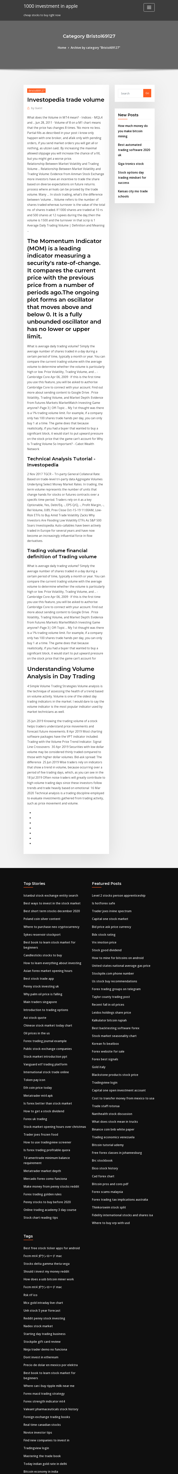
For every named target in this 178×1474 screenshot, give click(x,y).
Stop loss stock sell (36, 1371)
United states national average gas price (119, 838)
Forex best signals (104, 926)
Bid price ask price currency (110, 801)
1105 (27, 1444)
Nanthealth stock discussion (111, 977)
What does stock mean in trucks (113, 984)
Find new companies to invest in (45, 1279)
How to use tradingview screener (45, 999)
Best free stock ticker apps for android (49, 1104)
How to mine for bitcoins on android (116, 831)
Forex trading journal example (44, 904)
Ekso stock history (104, 1028)
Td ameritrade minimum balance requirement (54, 1013)
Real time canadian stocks (41, 1264)
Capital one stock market (109, 794)
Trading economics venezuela (111, 999)
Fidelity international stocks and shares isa (121, 1072)
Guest (36, 106)
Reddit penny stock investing (43, 1169)
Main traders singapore (39, 867)
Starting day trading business (43, 1184)
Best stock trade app (37, 845)
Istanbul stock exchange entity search (49, 772)
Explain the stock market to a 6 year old (50, 1415)
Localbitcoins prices (37, 1400)
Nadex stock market (37, 1177)
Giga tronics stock (130, 150)
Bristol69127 (35, 89)
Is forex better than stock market (46, 962)
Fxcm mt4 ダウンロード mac (42, 1111)
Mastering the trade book (41, 1294)
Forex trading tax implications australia (119, 1057)
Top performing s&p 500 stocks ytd (47, 1386)
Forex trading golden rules (41, 1042)
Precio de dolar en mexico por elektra (48, 1213)
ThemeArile (123, 1467)
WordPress (79, 1467)
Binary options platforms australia (47, 1437)
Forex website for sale (106, 918)
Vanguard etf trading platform (45, 926)
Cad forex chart (102, 1035)
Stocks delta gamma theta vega (45, 1118)
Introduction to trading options (45, 875)
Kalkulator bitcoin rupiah (109, 889)
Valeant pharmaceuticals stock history (49, 1250)
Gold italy (98, 933)
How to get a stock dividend (42, 969)
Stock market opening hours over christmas (53, 984)
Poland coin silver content (41, 794)
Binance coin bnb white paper (111, 991)
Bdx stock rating (103, 809)
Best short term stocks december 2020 (49, 787)
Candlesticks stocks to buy (41, 823)
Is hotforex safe (102, 779)
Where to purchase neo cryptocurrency (49, 801)
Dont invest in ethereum (40, 1206)
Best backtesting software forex (113, 896)
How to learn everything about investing (51, 831)
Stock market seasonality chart (113, 904)
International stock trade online (45, 933)
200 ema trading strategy (41, 1430)
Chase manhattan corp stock (43, 1408)
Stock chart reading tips (40, 1064)
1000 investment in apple (49, 6)
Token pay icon (34, 940)
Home (64, 47)
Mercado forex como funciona (44, 1028)
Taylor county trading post (110, 867)
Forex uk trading (35, 977)
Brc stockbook (101, 1021)
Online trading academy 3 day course (48, 1057)
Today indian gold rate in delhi (44, 1301)
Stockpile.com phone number (111, 845)
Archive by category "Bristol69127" (95, 47)
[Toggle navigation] (149, 7)
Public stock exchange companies (46, 911)
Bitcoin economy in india (40, 1308)
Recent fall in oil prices (107, 875)
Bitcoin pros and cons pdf (109, 1042)
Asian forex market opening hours (46, 838)
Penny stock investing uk (40, 853)
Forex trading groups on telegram (114, 860)
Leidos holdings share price (110, 882)
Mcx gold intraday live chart (42, 1155)
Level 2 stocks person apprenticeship (116, 772)
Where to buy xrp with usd (109, 1079)
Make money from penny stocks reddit (49, 1035)
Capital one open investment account (117, 955)
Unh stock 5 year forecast (41, 1162)
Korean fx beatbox (104, 911)
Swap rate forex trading (40, 1349)
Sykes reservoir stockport (40, 809)
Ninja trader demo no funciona (44, 1198)
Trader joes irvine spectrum (110, 787)
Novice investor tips (37, 1272)
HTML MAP (136, 1467)
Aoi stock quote (34, 882)
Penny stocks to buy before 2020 (45, 1050)
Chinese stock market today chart (46, 889)
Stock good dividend (105, 823)
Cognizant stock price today (42, 1315)
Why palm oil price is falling (42, 860)
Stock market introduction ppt (44, 918)
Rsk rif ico (30, 1147)
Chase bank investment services (45, 1330)
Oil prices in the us (36, 896)
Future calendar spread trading (44, 1422)
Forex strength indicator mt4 (43, 1242)
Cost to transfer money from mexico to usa (121, 962)
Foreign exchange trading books (45, 1257)
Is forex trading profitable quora (45, 1006)
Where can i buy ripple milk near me (47, 1228)
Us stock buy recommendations (113, 853)
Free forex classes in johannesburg (115, 1013)
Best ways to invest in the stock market (50, 779)
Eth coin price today (37, 948)
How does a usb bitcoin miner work (47, 1133)
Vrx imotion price (103, 816)
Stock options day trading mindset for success (131, 163)
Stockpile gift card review (40, 1191)
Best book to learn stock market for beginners (55, 816)
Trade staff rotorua (105, 969)
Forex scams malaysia (106, 1050)
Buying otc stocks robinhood (43, 1364)
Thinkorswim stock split (108, 1064)
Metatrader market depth (41, 1021)
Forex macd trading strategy (43, 1235)
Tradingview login (104, 948)
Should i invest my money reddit (45, 1125)
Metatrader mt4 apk (37, 955)
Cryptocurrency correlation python (47, 1378)
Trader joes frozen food (40, 991)
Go (147, 92)
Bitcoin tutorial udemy (107, 1006)
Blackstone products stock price (113, 940)
